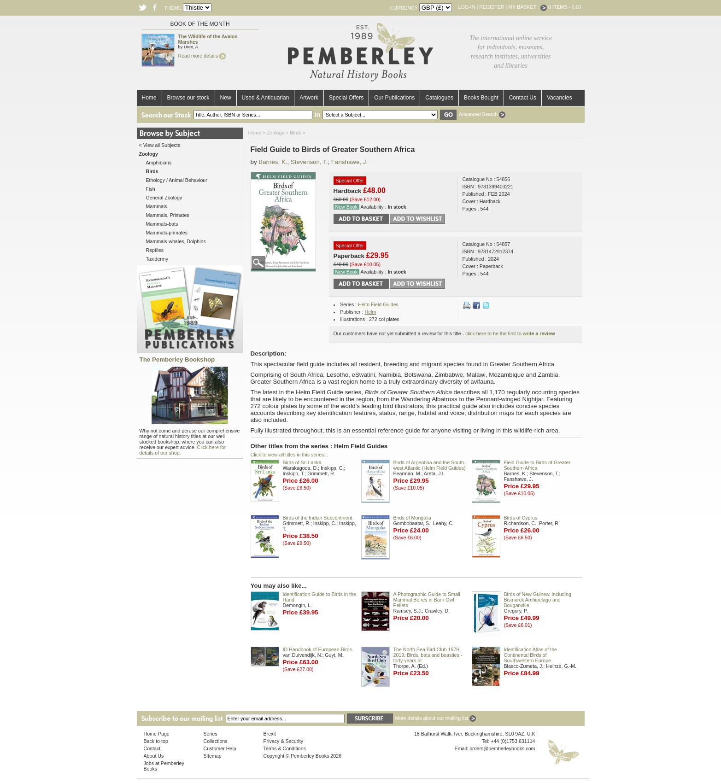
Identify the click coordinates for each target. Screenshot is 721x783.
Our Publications (394, 97)
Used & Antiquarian (265, 97)
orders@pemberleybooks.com (502, 748)
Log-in (466, 7)
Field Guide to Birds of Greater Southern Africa (537, 465)
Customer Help (220, 748)
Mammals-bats (162, 224)
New (225, 97)
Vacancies (559, 97)
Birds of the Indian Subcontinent (317, 517)
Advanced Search (482, 114)
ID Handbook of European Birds (317, 649)
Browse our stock (188, 97)
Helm (370, 312)
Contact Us (522, 97)
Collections (216, 741)
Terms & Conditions (285, 748)
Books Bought (481, 97)
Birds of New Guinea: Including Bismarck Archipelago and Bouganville (537, 599)
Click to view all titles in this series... (289, 454)
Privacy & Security (283, 741)
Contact (152, 748)
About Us (154, 756)
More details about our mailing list (435, 718)
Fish (150, 189)
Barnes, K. (272, 161)
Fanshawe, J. (349, 161)
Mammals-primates (167, 232)
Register (491, 7)
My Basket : (527, 7)
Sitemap (213, 756)
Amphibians (159, 162)
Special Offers (346, 97)
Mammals (156, 206)
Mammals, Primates (167, 215)
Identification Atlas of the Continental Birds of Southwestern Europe (530, 655)
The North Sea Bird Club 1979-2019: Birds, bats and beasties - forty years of (428, 655)
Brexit (270, 733)
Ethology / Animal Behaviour (176, 180)
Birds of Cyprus (521, 517)
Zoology (275, 132)
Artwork (308, 97)
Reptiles (155, 250)
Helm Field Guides (378, 304)
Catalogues (439, 97)
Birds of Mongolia (412, 517)
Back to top (156, 741)
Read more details (202, 55)
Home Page (157, 733)
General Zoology (164, 197)
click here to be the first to (510, 333)
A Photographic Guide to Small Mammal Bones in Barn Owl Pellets (426, 599)
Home (149, 97)
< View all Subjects (160, 145)
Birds (295, 132)
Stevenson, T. (309, 161)
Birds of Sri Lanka (302, 462)
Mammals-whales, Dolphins (176, 241)
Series (210, 733)
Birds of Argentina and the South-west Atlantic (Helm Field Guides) (429, 465)
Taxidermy (157, 259)
